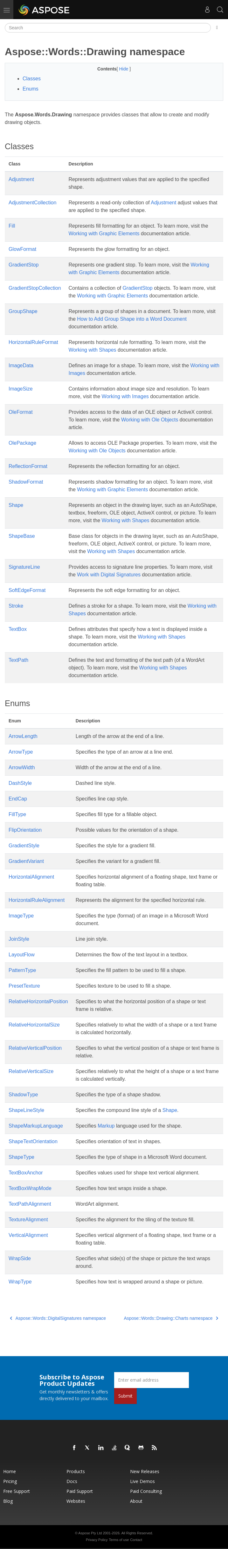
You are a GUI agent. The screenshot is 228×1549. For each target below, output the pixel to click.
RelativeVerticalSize (31, 1071)
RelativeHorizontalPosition (38, 1001)
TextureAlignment (28, 1219)
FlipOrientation (25, 830)
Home (9, 1471)
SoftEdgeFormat (27, 590)
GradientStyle (24, 845)
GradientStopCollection (35, 288)
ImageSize (21, 388)
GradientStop (23, 264)
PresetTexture (24, 986)
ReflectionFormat (28, 466)
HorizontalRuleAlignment (37, 900)
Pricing (10, 1481)
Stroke (16, 606)
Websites (75, 1501)
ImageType (21, 915)
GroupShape (23, 311)
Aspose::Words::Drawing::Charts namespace (171, 1318)
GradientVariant (26, 861)
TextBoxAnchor (26, 1172)
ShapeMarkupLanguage (36, 1126)
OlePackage (22, 443)
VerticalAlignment (28, 1235)
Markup (106, 1126)
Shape (16, 505)
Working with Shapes (92, 350)
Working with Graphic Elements (104, 233)
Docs (71, 1481)
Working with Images (125, 396)
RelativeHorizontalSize (34, 1024)
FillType (17, 814)
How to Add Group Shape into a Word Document (132, 319)
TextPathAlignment (30, 1204)
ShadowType (23, 1094)
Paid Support (79, 1491)
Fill (12, 226)
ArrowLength (23, 736)
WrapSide (20, 1258)
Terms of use (119, 1540)
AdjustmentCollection (32, 202)
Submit (125, 1396)
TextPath (18, 660)
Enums (30, 88)
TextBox (18, 629)
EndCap (18, 798)
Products (75, 1471)
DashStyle (20, 783)
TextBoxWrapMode (30, 1188)
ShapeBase (22, 536)
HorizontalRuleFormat (33, 342)
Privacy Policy (96, 1540)
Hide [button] (124, 68)
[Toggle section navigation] (217, 27)
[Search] (108, 28)
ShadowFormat (26, 482)
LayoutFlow (22, 954)
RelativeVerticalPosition (35, 1048)
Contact (136, 1540)
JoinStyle (19, 939)
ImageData (21, 365)
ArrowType (21, 752)
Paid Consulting (146, 1491)
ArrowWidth (22, 767)
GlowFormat (22, 249)
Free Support (16, 1491)
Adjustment (21, 179)
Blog (8, 1501)
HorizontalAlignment (31, 877)
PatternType (22, 970)
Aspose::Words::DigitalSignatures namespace (58, 1318)
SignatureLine (24, 567)
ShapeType (21, 1157)
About (136, 1501)
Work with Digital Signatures (109, 574)
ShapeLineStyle (26, 1110)
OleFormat (21, 412)
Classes (32, 78)
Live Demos (142, 1481)
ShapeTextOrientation (33, 1141)
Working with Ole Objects (149, 419)
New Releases (144, 1471)
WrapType (20, 1281)
